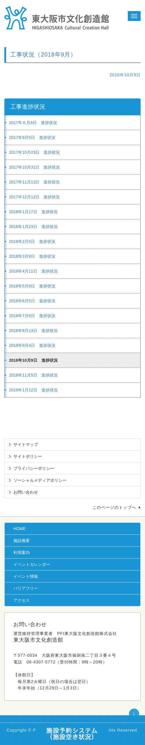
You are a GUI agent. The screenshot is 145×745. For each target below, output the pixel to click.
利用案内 (21, 552)
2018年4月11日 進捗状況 (33, 271)
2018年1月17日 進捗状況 (33, 211)
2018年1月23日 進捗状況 (33, 226)
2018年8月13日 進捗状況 (33, 330)
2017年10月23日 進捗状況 (34, 152)
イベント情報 (25, 576)
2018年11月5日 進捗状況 (33, 375)
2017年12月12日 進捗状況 (34, 197)
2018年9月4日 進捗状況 (32, 345)
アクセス (21, 600)
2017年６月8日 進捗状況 (33, 122)
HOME (19, 528)
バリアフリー (25, 588)
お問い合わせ (25, 492)
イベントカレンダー (31, 564)
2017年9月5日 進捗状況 (32, 137)
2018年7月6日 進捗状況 (32, 315)
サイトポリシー (27, 456)
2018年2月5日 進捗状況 (32, 241)
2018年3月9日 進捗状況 (32, 256)
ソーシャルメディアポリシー (40, 480)
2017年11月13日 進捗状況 (34, 182)
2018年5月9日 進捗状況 (32, 286)
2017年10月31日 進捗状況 (34, 167)
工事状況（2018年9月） (43, 54)
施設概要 (21, 540)
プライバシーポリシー (33, 468)
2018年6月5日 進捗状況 (32, 301)
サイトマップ (25, 444)
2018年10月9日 (125, 75)
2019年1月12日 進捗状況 (33, 390)
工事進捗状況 (27, 106)
